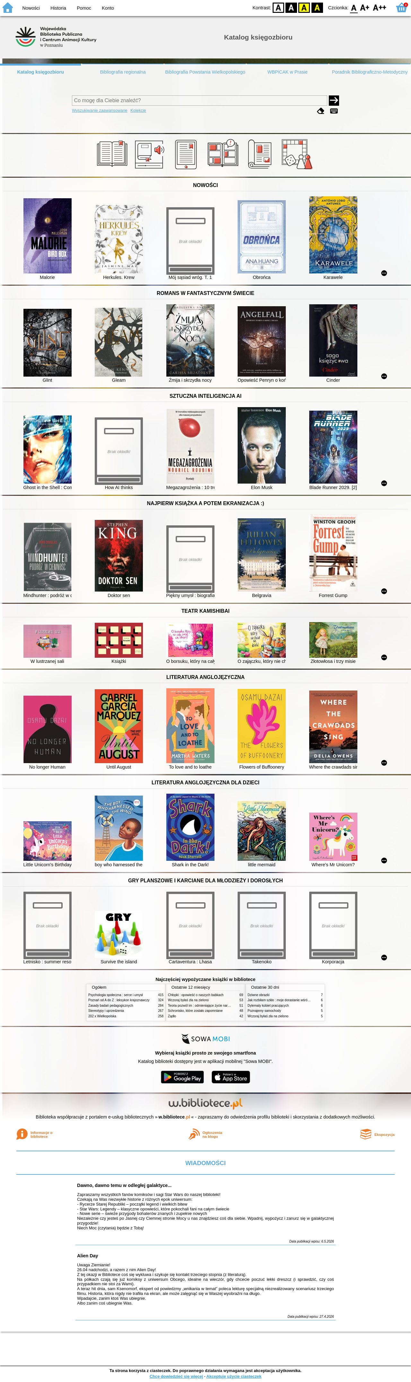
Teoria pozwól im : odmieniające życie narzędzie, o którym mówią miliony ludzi (224, 1005)
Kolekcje (138, 110)
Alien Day (87, 1255)
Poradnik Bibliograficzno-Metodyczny (370, 72)
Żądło (172, 1016)
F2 (380, 7)
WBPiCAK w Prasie (287, 72)
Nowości (31, 8)
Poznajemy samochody (264, 1010)
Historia (58, 8)
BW (291, 7)
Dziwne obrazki (258, 995)
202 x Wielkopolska (102, 1016)
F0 (354, 7)
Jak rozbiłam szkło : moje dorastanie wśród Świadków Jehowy (292, 1000)
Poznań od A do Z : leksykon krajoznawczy (118, 1000)
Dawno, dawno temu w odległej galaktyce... (124, 1185)
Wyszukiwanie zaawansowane (99, 110)
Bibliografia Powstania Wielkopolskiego (205, 72)
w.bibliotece (174, 1116)
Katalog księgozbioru (40, 72)
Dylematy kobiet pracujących (268, 1005)
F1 (365, 7)
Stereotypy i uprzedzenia (106, 1010)
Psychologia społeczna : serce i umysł (115, 995)
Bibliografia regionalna (122, 72)
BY (317, 7)
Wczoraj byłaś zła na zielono (188, 1000)
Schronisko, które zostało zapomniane (195, 1010)
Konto (108, 8)
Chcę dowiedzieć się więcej (176, 1376)
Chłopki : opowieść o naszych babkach (195, 995)
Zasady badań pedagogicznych (110, 1005)
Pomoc (84, 8)
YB (304, 7)
